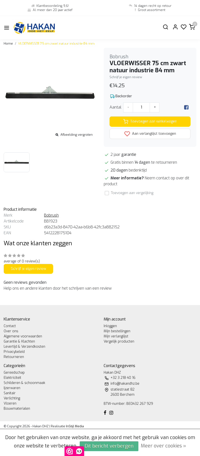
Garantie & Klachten (19, 341)
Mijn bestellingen (117, 331)
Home (8, 43)
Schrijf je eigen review (126, 77)
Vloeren (10, 403)
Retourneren (14, 357)
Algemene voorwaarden (23, 336)
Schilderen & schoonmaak (24, 383)
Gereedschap (14, 372)
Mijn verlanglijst (116, 336)
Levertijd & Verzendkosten (24, 346)
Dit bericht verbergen (109, 446)
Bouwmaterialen (17, 408)
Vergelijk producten (119, 341)
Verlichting (12, 398)
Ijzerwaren (12, 388)
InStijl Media (74, 426)
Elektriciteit (12, 377)
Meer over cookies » (163, 446)
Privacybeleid (14, 351)
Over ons (11, 331)
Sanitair (10, 393)
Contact (10, 326)
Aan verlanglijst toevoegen (150, 134)
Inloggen (110, 326)
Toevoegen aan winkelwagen (150, 121)
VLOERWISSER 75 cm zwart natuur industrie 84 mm (56, 43)
